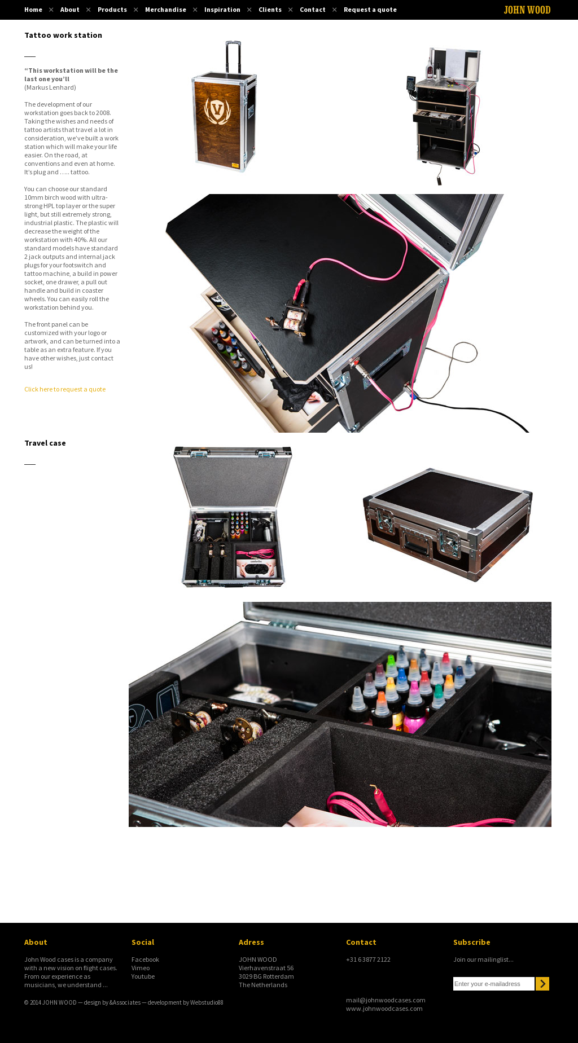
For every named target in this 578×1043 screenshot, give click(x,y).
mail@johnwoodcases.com (386, 1000)
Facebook (145, 959)
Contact (313, 9)
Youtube (143, 976)
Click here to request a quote (65, 389)
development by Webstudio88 (186, 1002)
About (70, 9)
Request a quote (370, 9)
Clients (270, 9)
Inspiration (222, 9)
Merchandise (165, 9)
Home (33, 9)
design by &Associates (112, 1002)
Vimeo (141, 967)
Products (112, 9)
